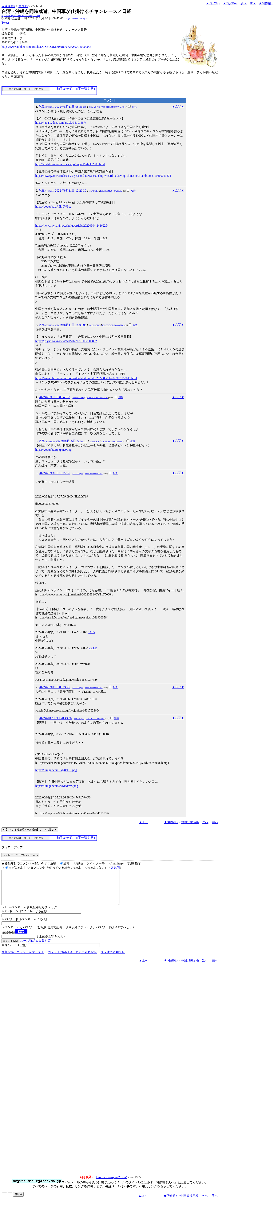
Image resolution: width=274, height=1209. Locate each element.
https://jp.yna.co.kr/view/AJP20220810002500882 (66, 341)
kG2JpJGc (84, 19)
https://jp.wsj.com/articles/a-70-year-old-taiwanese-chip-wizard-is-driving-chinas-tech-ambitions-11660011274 (103, 175)
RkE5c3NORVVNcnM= (115, 107)
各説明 (115, 867)
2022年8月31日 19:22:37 (54, 473)
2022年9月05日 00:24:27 (54, 687)
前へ (253, 3)
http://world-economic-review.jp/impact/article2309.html (70, 164)
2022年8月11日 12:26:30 (70, 190)
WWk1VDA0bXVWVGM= (97, 397)
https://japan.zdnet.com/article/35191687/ (60, 122)
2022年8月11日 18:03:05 (70, 324)
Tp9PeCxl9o (94, 441)
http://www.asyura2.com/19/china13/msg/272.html (21, 15)
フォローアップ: (13, 847)
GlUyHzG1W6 (94, 107)
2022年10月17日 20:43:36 (55, 718)
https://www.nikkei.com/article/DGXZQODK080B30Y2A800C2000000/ (46, 46)
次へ (243, 3)
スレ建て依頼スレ (113, 959)
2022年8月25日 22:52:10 (71, 441)
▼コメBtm (230, 3)
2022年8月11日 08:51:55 (70, 106)
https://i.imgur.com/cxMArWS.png (56, 785)
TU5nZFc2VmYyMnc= (115, 325)
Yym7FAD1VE (95, 325)
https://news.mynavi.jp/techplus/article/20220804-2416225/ (71, 225)
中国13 (23, 6)
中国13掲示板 (190, 822)
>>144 (93, 647)
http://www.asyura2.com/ (111, 1184)
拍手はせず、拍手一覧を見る (76, 88)
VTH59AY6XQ (79, 397)
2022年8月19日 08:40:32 (54, 397)
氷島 (46, 106)
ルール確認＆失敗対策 (35, 947)
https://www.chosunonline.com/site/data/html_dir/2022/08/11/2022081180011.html (86, 378)
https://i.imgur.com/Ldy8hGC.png (56, 770)
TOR (103, 107)
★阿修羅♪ (8, 6)
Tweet (5, 22)
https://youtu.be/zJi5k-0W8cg (53, 206)
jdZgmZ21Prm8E (71, 19)
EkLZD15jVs (78, 473)
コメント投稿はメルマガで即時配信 (72, 959)
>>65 (91, 632)
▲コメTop (213, 3)
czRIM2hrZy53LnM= (113, 441)
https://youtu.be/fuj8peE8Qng (53, 449)
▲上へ (143, 822)
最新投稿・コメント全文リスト (23, 959)
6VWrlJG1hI (94, 191)
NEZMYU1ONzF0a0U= (113, 191)
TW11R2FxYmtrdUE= (94, 473)
